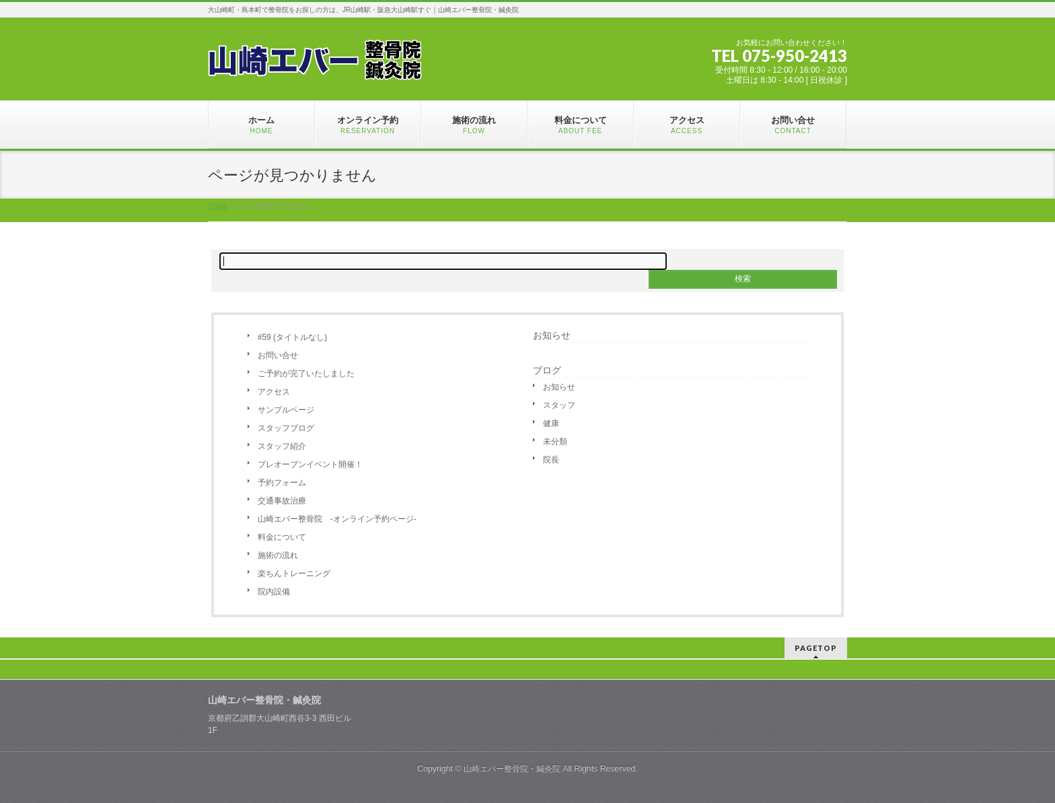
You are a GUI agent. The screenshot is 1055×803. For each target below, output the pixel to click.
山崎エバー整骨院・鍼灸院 (512, 768)
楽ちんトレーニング (294, 573)
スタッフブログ (286, 428)
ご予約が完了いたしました (306, 373)
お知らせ (552, 335)
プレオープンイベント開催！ (310, 464)
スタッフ (559, 405)
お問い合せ (278, 355)
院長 (551, 459)
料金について (282, 537)
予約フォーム (282, 482)
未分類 (555, 441)
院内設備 (274, 591)
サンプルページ (286, 410)
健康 (551, 423)
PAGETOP (816, 647)
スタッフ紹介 (282, 446)
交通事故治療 (282, 500)
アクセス (274, 391)
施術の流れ (278, 555)
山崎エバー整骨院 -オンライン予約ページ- (337, 519)
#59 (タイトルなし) (292, 337)
